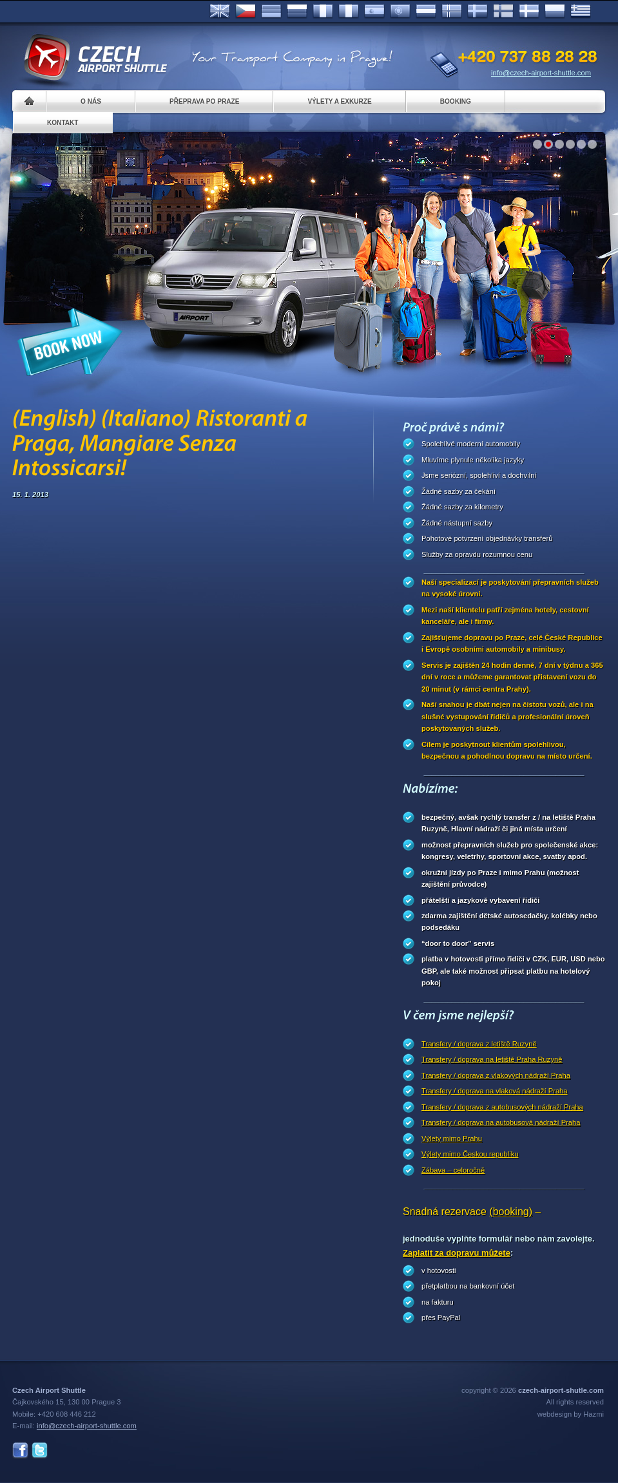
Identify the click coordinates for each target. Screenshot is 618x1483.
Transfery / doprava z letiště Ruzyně (479, 1044)
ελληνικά (580, 11)
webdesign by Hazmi (570, 1414)
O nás (91, 101)
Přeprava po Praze (204, 101)
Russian (297, 11)
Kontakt (63, 122)
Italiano (348, 11)
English (219, 11)
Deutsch (271, 11)
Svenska (477, 11)
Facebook (20, 1450)
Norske (451, 11)
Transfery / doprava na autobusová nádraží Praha (500, 1122)
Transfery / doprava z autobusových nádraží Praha (502, 1107)
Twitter (40, 1450)
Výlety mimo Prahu (451, 1138)
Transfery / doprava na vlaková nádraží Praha (494, 1091)
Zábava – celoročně (453, 1170)
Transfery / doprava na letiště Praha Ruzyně (491, 1059)
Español (374, 11)
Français (323, 11)
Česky (245, 11)
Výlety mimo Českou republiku (469, 1154)
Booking (455, 101)
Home (29, 101)
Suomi (503, 11)
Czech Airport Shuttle (94, 58)
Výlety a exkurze (339, 101)
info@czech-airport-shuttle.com (541, 73)
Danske (529, 11)
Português (400, 11)
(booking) (510, 1211)
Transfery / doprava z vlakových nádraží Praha (495, 1075)
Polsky (555, 11)
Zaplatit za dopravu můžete (456, 1253)
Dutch (426, 11)
